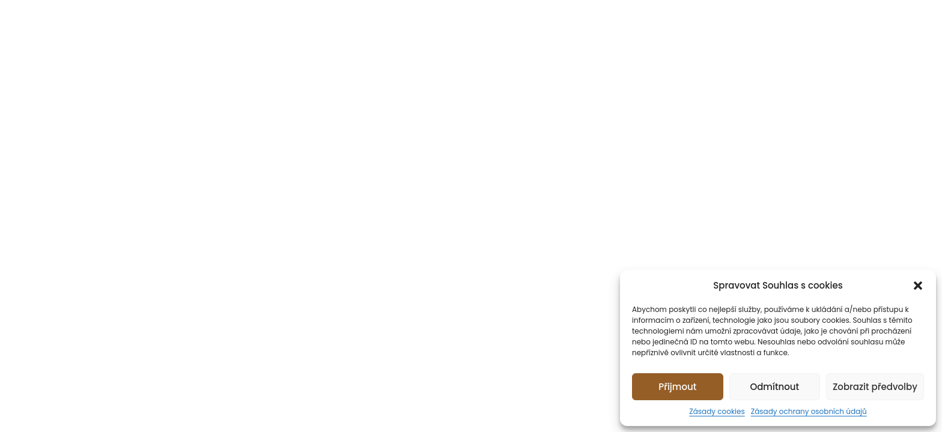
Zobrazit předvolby (875, 386)
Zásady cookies (717, 411)
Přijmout (677, 386)
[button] (918, 286)
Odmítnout (774, 386)
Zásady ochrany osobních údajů (809, 411)
